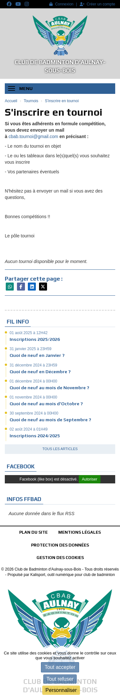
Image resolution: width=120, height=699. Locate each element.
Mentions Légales (79, 532)
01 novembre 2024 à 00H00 (33, 397)
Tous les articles (59, 449)
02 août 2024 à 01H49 (29, 429)
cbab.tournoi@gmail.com (33, 136)
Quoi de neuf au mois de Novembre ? (49, 387)
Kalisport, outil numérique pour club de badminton (72, 574)
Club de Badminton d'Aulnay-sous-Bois (60, 66)
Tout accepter (59, 667)
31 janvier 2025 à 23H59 (31, 349)
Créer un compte (97, 4)
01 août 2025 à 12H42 (29, 333)
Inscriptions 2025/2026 (35, 339)
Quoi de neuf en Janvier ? (37, 355)
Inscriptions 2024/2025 (35, 435)
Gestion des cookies (60, 557)
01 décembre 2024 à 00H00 (33, 381)
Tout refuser (59, 679)
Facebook (21, 466)
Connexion (61, 4)
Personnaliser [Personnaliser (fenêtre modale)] (61, 690)
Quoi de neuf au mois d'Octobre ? (46, 403)
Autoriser (89, 479)
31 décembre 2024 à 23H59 (33, 365)
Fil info (18, 321)
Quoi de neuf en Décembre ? (40, 371)
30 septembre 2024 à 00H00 (34, 413)
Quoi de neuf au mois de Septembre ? (50, 419)
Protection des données (60, 545)
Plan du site (33, 532)
